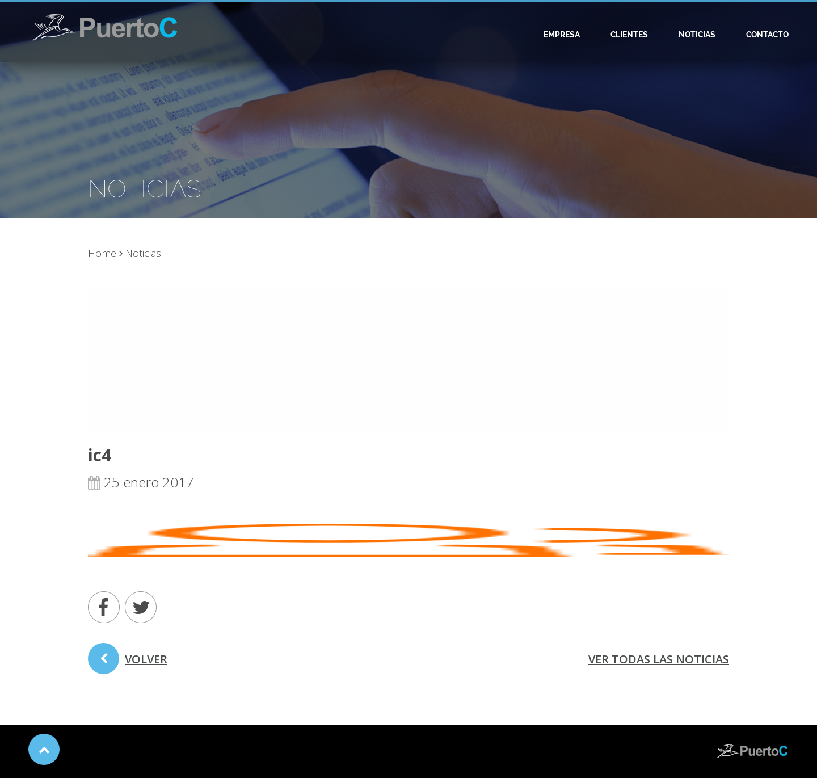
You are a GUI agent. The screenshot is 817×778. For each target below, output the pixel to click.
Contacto (767, 34)
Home (102, 253)
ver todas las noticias (658, 659)
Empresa (562, 34)
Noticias (697, 34)
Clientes (629, 34)
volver (127, 662)
